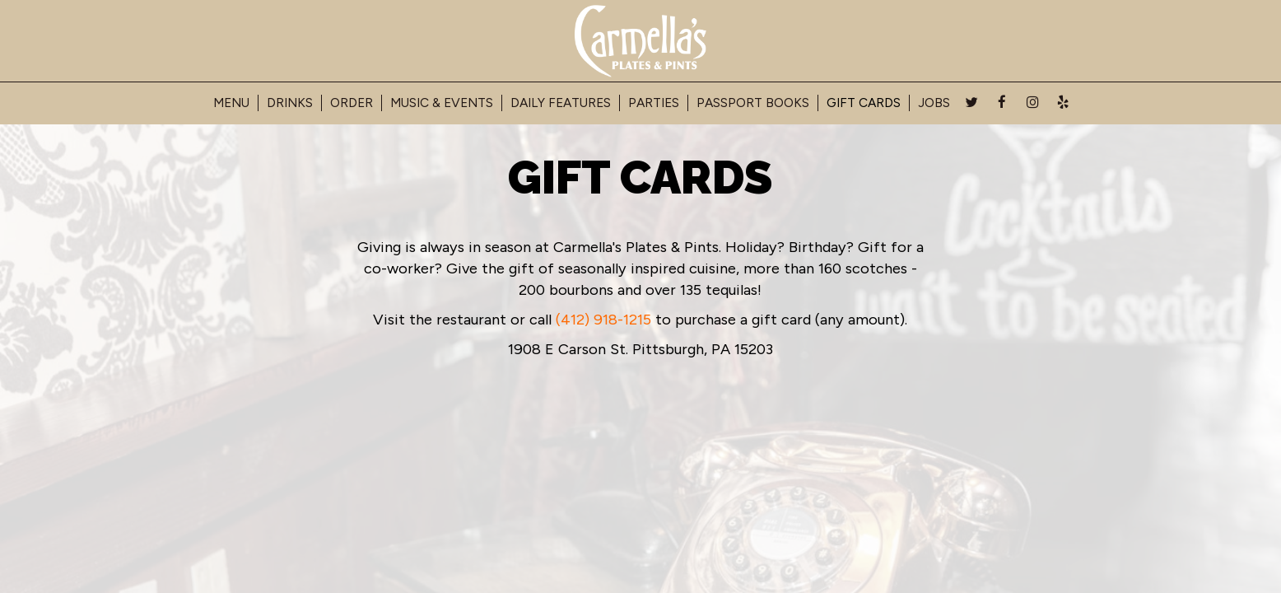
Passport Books (752, 102)
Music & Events (441, 102)
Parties (653, 102)
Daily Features (560, 102)
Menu (231, 102)
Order (351, 102)
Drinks (290, 102)
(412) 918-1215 (603, 320)
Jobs (934, 102)
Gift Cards (864, 102)
